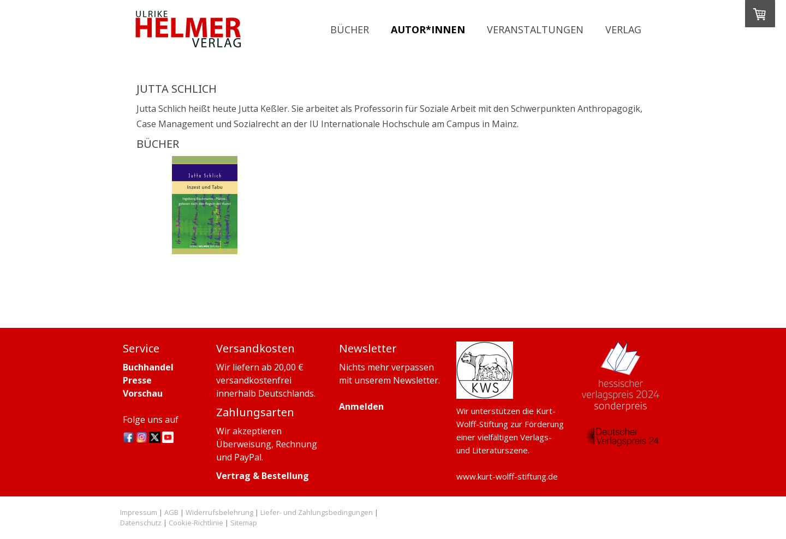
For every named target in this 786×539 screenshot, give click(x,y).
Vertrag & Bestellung (262, 476)
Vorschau (143, 393)
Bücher (349, 29)
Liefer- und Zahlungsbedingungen (316, 512)
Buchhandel (148, 367)
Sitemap (243, 523)
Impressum (138, 512)
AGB (171, 512)
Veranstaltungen (535, 29)
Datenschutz (141, 523)
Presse (137, 380)
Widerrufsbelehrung (219, 512)
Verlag (623, 29)
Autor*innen (428, 29)
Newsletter (415, 380)
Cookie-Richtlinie (196, 523)
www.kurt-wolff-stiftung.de (507, 476)
